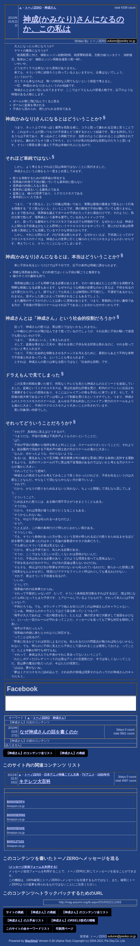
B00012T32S (15, 841)
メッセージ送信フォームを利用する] (33, 866)
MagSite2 (31, 940)
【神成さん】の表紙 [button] (72, 753)
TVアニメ (88, 774)
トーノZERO (33, 7)
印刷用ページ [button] (64, 928)
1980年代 (103, 774)
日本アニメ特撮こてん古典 (61, 774)
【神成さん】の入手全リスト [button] (25, 920)
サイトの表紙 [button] (15, 912)
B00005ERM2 (16, 815)
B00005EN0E (16, 828)
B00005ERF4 (16, 801)
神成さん (50, 7)
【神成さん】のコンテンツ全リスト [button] (29, 753)
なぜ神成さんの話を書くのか (49, 731)
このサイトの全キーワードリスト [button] (28, 928)
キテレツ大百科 (34, 781)
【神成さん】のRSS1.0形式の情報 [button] (72, 920)
